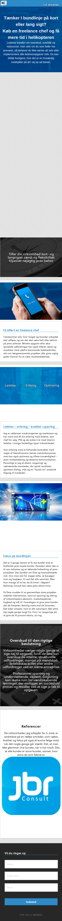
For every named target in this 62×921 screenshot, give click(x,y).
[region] (31, 36)
